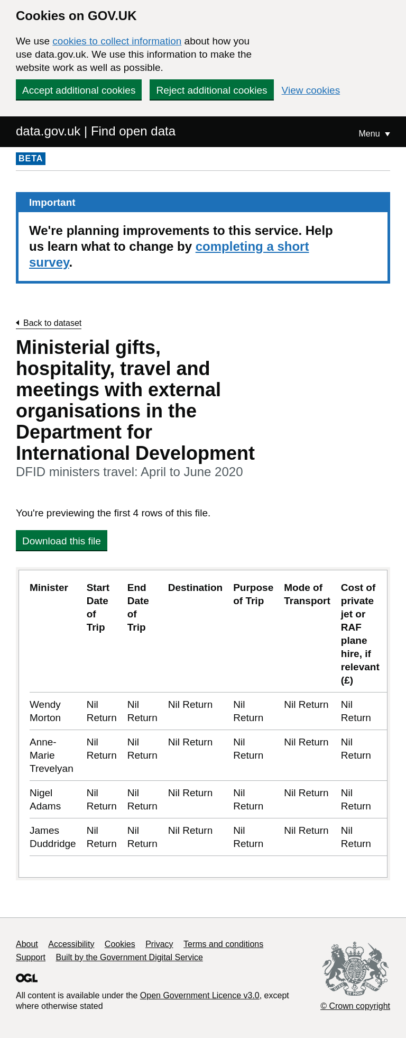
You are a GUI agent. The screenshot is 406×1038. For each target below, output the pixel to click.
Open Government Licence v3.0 (200, 995)
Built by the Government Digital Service (129, 957)
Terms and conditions (223, 944)
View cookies (311, 90)
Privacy (159, 944)
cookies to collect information (116, 41)
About (27, 944)
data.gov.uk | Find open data (96, 131)
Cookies (120, 944)
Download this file (61, 541)
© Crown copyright (355, 1005)
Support (30, 957)
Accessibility (71, 944)
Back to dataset (52, 322)
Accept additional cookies (78, 90)
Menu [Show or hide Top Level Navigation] (370, 133)
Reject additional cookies (211, 90)
